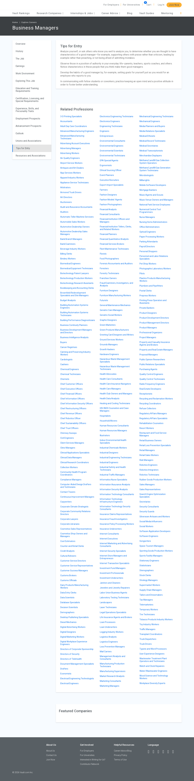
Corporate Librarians (69, 524)
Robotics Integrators (148, 470)
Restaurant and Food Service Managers (153, 434)
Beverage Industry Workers (73, 249)
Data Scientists (67, 597)
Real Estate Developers (150, 389)
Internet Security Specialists (113, 551)
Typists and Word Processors (153, 649)
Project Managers (147, 337)
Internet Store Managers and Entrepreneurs (113, 557)
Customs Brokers (68, 575)
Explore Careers (29, 22)
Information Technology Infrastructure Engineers (111, 500)
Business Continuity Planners (73, 325)
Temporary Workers (148, 609)
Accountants (66, 121)
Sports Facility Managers (151, 556)
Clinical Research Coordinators (74, 462)
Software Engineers (148, 536)
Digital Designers (68, 632)
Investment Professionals (112, 573)
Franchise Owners (108, 278)
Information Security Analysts (114, 489)
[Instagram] (165, 752)
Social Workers (146, 526)
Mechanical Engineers (149, 121)
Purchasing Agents (148, 369)
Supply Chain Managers (150, 590)
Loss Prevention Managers (112, 646)
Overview (20, 43)
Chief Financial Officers (71, 394)
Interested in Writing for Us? (92, 759)
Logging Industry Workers (111, 632)
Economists (65, 673)
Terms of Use (120, 759)
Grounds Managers (109, 344)
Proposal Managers (148, 354)
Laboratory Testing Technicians (114, 597)
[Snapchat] (174, 752)
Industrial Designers (109, 452)
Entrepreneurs (106, 136)
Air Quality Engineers (70, 158)
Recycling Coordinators (150, 403)
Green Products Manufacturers (114, 330)
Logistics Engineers (109, 642)
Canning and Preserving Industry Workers (75, 353)
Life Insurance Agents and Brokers (116, 617)
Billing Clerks (66, 254)
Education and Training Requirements (27, 89)
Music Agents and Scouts (151, 195)
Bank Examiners (67, 244)
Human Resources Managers (113, 430)
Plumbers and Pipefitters (151, 286)
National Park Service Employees (154, 204)
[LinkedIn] (155, 752)
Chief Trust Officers (69, 428)
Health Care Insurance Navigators (115, 384)
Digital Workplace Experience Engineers (73, 642)
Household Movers (108, 421)
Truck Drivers (145, 644)
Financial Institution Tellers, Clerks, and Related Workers (116, 227)
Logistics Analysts (108, 637)
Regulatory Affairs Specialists (153, 418)
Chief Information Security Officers (76, 403)
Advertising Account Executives (75, 143)
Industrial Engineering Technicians (116, 457)
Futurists (104, 300)
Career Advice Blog (122, 751)
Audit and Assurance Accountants (76, 207)
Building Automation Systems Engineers (74, 306)
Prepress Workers (147, 295)
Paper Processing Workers (151, 237)
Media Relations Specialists (152, 131)
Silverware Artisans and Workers (154, 516)
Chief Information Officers (72, 398)
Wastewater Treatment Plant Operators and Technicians (153, 659)
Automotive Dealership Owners (75, 227)
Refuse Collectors (147, 408)
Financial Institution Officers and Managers (115, 220)
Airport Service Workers (71, 163)
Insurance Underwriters (111, 529)
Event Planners (107, 175)
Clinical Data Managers (71, 457)
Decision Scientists (69, 607)
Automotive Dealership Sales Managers (73, 232)
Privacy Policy (120, 755)
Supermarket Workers (149, 585)
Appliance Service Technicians (74, 182)
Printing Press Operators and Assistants (153, 301)
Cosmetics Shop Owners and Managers (73, 534)
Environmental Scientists (111, 150)
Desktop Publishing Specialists (74, 617)
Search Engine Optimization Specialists (152, 495)
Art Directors (66, 197)
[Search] (181, 13)
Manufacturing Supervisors (112, 671)
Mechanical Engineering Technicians (156, 116)
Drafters (64, 669)
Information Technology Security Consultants (115, 507)
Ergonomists (106, 165)
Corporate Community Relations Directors (75, 512)
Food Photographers (109, 258)
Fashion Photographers (111, 204)
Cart (149, 5)
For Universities (131, 5)
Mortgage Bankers (148, 190)
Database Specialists (70, 602)
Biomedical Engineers (70, 263)
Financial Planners (108, 234)
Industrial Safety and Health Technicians (113, 468)
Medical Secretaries (148, 146)
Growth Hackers (107, 349)
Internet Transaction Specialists (114, 563)
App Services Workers (70, 173)
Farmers (104, 190)
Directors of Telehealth (71, 659)
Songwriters (145, 541)
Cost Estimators (67, 541)
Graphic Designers (108, 320)
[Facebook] (150, 752)
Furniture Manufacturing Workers (115, 295)
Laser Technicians (108, 607)
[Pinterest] (169, 752)
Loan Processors (107, 622)
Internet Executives (109, 538)
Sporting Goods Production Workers (156, 551)
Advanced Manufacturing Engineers (77, 131)
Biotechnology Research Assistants (76, 283)
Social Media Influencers (150, 521)
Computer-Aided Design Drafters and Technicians (75, 485)
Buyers (63, 342)
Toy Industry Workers (149, 624)
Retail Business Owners (150, 440)
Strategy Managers (148, 580)
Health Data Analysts (109, 398)
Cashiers (64, 364)
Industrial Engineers (109, 462)
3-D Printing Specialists (71, 116)
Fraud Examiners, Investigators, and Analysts (116, 284)
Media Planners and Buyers (152, 126)
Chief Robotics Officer (70, 418)
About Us (50, 751)
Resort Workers (146, 428)
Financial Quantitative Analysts (114, 239)
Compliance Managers (70, 479)
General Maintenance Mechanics (115, 305)
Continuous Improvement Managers (77, 497)
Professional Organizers (150, 332)
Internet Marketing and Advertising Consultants (116, 544)
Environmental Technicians (112, 155)
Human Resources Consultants (114, 425)
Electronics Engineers (110, 121)
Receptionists (145, 394)
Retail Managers (147, 450)
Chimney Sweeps (68, 433)
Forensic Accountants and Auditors (116, 263)
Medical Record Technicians (152, 141)
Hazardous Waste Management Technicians (115, 367)
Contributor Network (89, 764)
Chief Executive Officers (71, 389)
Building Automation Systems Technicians (74, 313)
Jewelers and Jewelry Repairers (115, 588)
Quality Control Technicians (152, 379)
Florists (103, 254)
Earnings (20, 66)
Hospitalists (105, 416)
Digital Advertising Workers (72, 627)
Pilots (142, 273)
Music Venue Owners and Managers (156, 200)
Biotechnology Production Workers (76, 278)
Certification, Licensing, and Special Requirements (30, 99)
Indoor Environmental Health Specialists (113, 441)
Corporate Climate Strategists (74, 506)
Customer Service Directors (73, 561)
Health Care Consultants (111, 379)
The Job (20, 58)
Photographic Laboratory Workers (155, 268)
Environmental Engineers (111, 146)
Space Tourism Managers (151, 546)
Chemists (64, 379)
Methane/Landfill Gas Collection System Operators (154, 161)
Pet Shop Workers (147, 264)
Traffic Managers (147, 629)
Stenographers (146, 570)
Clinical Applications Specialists (74, 452)
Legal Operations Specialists (113, 612)
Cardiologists (66, 359)
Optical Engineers (147, 232)
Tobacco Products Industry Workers (156, 619)
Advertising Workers (69, 153)
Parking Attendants (148, 241)
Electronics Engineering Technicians (116, 116)
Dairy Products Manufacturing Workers (74, 586)
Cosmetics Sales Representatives (76, 529)
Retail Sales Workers (149, 455)
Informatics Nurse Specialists (113, 479)
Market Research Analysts (112, 676)
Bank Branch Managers (71, 239)
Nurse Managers (147, 217)
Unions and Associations (28, 140)
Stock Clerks (145, 575)
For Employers (111, 5)
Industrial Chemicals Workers (113, 448)
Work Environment (25, 73)
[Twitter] (160, 752)
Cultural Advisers (68, 556)
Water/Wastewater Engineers (153, 671)
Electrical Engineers (69, 683)
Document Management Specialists (77, 664)
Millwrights (144, 180)
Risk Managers (146, 460)
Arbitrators (65, 187)
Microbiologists (146, 175)
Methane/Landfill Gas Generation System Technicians (154, 169)
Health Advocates (108, 374)
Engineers (104, 131)
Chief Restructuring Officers (73, 408)
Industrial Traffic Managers (112, 475)
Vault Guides (146, 13)
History (19, 51)
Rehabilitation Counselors (151, 423)
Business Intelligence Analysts (74, 337)
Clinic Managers (67, 448)
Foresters (104, 268)
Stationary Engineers (149, 560)
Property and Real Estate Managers (156, 350)
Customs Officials (68, 580)
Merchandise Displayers (150, 155)
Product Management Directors (154, 323)
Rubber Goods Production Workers (155, 479)
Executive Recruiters (109, 180)
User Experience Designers (151, 654)
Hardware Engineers (109, 354)
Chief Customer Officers (71, 384)
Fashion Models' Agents (111, 199)
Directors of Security (69, 654)
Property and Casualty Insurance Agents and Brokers (154, 343)
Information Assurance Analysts (115, 484)
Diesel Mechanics (68, 622)
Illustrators (105, 435)
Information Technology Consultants (117, 494)
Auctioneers (66, 202)
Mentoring (167, 13)
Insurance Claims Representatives (116, 514)
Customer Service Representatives (76, 565)
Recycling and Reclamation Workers (156, 398)
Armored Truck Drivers (70, 192)
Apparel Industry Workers (72, 177)
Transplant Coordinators (150, 634)
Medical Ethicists (147, 136)
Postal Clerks (145, 291)
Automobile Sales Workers (72, 222)
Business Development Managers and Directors (76, 331)
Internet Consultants (109, 534)
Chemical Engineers (69, 369)
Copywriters (66, 502)
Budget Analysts (68, 300)
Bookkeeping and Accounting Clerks (77, 288)
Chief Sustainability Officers (73, 423)
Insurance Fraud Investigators (113, 519)
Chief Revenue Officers (71, 413)
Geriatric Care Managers (111, 310)
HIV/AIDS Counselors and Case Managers (114, 409)
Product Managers (148, 327)
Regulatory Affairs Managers (153, 413)
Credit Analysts (67, 551)
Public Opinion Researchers (152, 359)
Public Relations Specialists (152, 364)
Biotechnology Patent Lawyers (74, 273)
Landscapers (106, 602)
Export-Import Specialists (111, 185)
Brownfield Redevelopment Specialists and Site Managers (74, 294)
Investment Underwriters (111, 578)
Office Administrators (149, 227)
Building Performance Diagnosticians (77, 320)
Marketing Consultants (110, 681)
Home (15, 22)
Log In (161, 5)
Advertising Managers (70, 148)
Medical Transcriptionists (151, 150)
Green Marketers (108, 325)
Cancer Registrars (68, 347)
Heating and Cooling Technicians (115, 403)
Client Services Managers (72, 443)
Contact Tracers (67, 492)
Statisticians (145, 565)
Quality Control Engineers (151, 374)
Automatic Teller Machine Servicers (77, 217)
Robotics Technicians (149, 475)
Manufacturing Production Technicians (112, 665)
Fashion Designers (108, 195)
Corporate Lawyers (69, 519)
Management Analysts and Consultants (112, 657)
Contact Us (51, 755)
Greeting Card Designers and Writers (117, 335)
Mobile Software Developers (152, 185)
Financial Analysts (108, 209)
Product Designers (148, 313)
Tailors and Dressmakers (151, 595)
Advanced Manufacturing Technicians (72, 137)
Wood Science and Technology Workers (153, 677)
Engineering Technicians (111, 126)
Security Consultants (149, 506)
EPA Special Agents (109, 160)
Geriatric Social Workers (111, 315)
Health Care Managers (110, 389)
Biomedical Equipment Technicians (76, 268)
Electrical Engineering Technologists (77, 678)
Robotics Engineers (148, 465)
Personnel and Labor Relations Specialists (153, 257)
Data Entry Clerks (68, 592)
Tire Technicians (147, 614)
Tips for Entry (23, 148)
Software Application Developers (154, 531)
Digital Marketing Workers (72, 637)
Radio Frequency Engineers (152, 384)
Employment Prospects (28, 118)
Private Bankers (146, 308)
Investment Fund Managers (113, 568)
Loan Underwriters (108, 627)
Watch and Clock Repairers (151, 666)
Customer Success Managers (74, 570)
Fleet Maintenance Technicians (114, 249)
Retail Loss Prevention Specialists (155, 445)
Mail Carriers (106, 651)
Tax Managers (146, 600)
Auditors (64, 212)
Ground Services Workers (111, 339)
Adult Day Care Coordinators (73, 126)
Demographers (67, 612)
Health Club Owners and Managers (116, 393)
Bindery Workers (68, 258)
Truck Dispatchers (147, 639)
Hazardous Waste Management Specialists (115, 360)
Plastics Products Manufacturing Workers (154, 279)
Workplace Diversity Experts (152, 683)
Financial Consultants (110, 214)
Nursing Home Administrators (153, 222)
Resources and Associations (30, 155)
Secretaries (144, 502)
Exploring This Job (25, 80)
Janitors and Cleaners (110, 583)
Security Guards (146, 511)
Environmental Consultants (112, 141)
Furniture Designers (109, 290)
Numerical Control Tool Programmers (150, 210)
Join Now (174, 5)
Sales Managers (147, 484)
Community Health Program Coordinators (73, 473)
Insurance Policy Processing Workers (117, 524)
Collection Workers (69, 467)
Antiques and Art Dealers (72, 168)
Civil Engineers (67, 438)
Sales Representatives (150, 489)
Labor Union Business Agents (113, 592)
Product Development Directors (154, 318)
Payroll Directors (147, 246)
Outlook (20, 133)
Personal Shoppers (148, 251)
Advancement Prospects (28, 126)
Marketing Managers (109, 686)
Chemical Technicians (70, 374)
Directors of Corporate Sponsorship (76, 649)
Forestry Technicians (109, 273)
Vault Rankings (21, 13)
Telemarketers (146, 604)
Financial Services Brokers (112, 244)
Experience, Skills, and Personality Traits (27, 110)
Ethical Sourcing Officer (111, 170)
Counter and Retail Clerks (72, 546)
